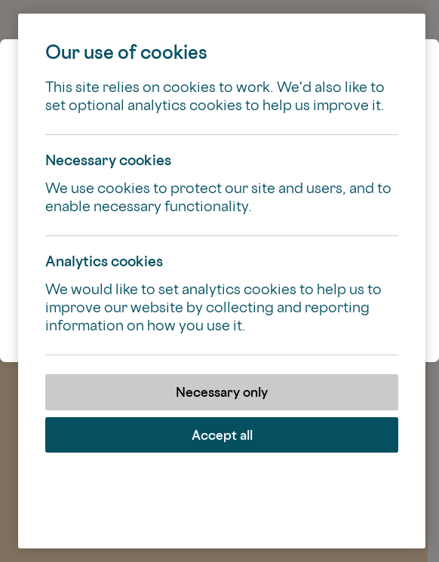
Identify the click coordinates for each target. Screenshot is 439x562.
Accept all (222, 435)
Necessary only (222, 392)
